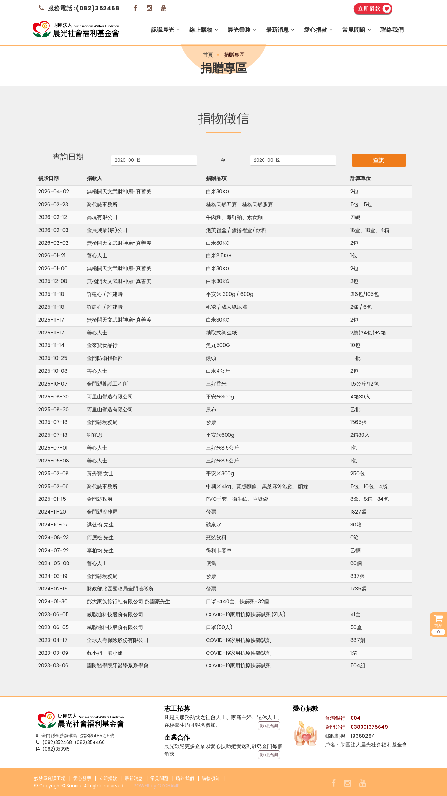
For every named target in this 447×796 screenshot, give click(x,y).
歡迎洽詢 (269, 725)
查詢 (379, 160)
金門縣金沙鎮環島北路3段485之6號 (75, 735)
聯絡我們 (392, 30)
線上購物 (203, 30)
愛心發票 (82, 778)
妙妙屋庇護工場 (50, 778)
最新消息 (280, 30)
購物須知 (211, 778)
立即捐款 (108, 778)
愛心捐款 (318, 30)
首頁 (208, 55)
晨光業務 (242, 30)
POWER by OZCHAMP (157, 785)
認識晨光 (165, 30)
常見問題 (356, 30)
